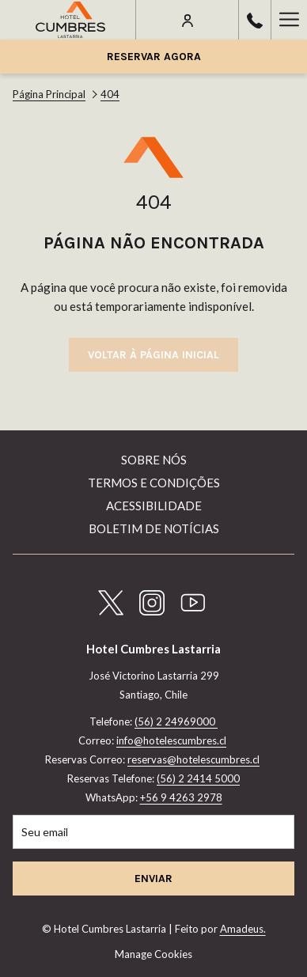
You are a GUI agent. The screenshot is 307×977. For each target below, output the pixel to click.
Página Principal (49, 94)
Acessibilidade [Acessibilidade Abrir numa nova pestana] (154, 505)
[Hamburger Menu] (289, 20)
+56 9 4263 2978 (181, 797)
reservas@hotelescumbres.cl (193, 759)
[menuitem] (153, 461)
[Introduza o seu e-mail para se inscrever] (153, 832)
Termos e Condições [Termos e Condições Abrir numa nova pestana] (154, 482)
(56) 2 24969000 (176, 721)
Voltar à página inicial (153, 355)
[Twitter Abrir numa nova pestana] (110, 599)
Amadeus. (243, 928)
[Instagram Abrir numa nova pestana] (152, 599)
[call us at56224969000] (255, 19)
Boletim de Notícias (154, 528)
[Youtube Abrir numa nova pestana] (193, 599)
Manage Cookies (153, 954)
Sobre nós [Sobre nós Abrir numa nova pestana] (154, 460)
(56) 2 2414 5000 (198, 778)
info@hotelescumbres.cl (171, 740)
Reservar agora (154, 56)
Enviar (153, 878)
